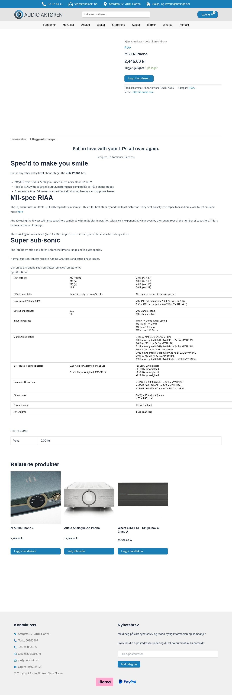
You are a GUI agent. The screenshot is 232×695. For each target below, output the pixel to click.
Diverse (167, 24)
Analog (85, 24)
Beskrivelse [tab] (18, 139)
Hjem (127, 41)
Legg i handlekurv (139, 78)
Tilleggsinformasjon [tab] (43, 139)
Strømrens (118, 24)
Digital (101, 24)
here (20, 211)
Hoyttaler (68, 24)
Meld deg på (129, 664)
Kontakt (184, 24)
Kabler (136, 24)
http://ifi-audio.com (143, 92)
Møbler (151, 24)
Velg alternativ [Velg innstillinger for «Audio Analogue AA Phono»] (76, 551)
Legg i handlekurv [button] (25, 551)
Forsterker (49, 24)
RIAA (146, 41)
